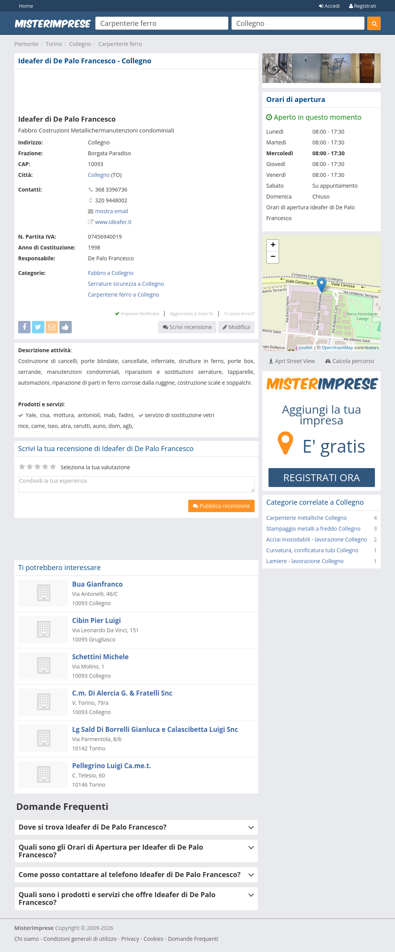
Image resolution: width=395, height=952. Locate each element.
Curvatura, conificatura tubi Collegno (312, 550)
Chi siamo (26, 938)
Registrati (362, 5)
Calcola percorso (349, 361)
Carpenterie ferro (120, 44)
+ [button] (272, 245)
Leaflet (305, 347)
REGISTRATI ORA (321, 477)
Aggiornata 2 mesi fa (191, 313)
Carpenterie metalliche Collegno (306, 517)
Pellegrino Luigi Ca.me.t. (111, 765)
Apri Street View (292, 361)
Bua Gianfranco (97, 584)
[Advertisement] (136, 90)
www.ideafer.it (113, 222)
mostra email (111, 211)
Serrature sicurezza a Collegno (126, 283)
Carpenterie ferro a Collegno (123, 294)
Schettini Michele (100, 656)
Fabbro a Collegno (110, 273)
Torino (54, 44)
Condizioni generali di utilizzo (80, 938)
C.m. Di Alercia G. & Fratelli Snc (122, 693)
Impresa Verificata (137, 313)
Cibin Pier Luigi (96, 620)
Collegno (80, 44)
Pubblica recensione (221, 505)
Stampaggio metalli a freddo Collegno (313, 528)
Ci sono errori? (239, 313)
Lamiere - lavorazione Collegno (304, 561)
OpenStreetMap (337, 347)
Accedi (329, 5)
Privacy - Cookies (142, 938)
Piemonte (26, 44)
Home (26, 5)
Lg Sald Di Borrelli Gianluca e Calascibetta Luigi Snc (155, 729)
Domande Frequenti (193, 938)
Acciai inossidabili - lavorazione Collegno (316, 539)
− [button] (272, 257)
